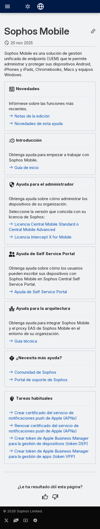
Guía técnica (23, 341)
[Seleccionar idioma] (40, 6)
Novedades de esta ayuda (36, 123)
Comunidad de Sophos (32, 372)
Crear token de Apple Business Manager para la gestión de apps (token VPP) (49, 454)
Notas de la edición (29, 116)
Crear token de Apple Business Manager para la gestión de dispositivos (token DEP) (49, 441)
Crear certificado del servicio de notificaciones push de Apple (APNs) (43, 415)
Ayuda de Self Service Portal (38, 291)
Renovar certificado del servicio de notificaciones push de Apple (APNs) (44, 428)
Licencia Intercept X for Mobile (40, 237)
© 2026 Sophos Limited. (23, 511)
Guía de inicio (24, 167)
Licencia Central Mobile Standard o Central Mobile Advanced (44, 227)
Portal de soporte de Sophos (38, 379)
